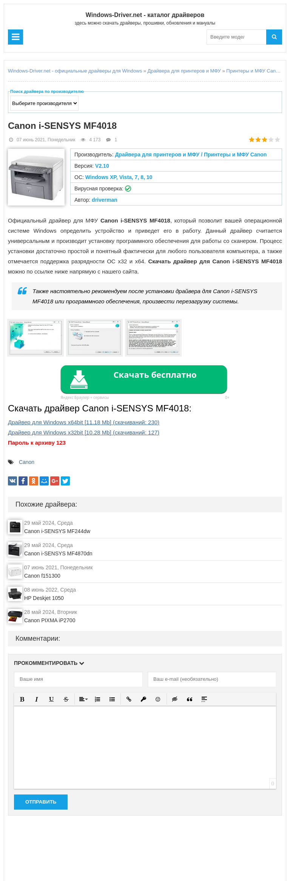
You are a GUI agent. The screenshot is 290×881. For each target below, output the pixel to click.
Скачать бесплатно (154, 374)
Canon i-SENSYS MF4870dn (58, 553)
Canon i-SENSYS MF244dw (57, 531)
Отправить (40, 802)
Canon (26, 462)
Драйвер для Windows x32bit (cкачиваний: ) (83, 432)
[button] (22, 699)
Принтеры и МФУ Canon (253, 71)
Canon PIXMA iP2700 (49, 620)
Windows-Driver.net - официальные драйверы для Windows (75, 71)
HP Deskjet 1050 (44, 598)
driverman (104, 200)
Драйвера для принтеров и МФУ (184, 71)
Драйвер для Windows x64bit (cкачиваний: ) (83, 422)
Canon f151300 (42, 576)
